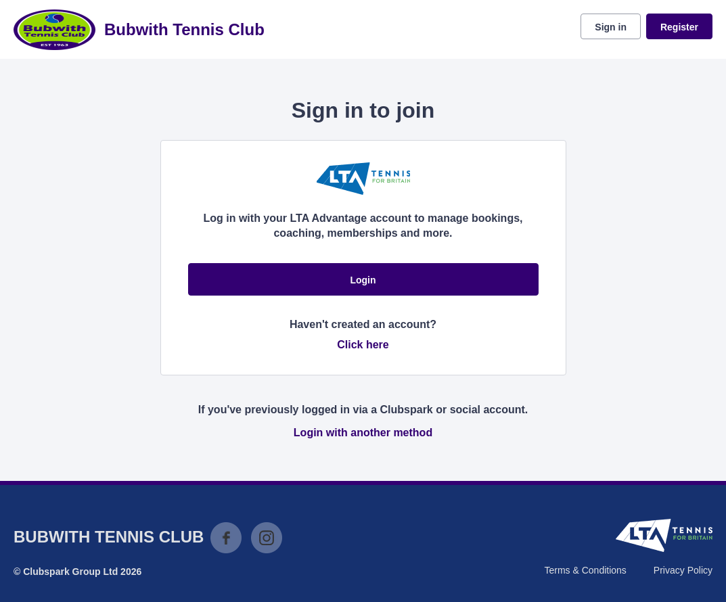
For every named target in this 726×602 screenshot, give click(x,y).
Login (363, 280)
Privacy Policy (683, 570)
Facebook (226, 537)
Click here (362, 344)
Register (679, 27)
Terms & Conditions (585, 570)
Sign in (611, 27)
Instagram (266, 537)
